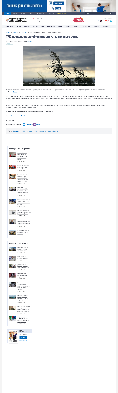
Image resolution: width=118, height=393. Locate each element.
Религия (68, 26)
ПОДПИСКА (15, 13)
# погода (29, 131)
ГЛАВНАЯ (8, 13)
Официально (9, 26)
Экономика (27, 26)
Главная (8, 32)
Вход (105, 18)
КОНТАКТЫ (51, 13)
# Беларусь (16, 131)
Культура (35, 26)
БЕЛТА (15, 92)
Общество (18, 26)
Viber (36, 124)
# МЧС (22, 131)
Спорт (42, 26)
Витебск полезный (62, 13)
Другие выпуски (23, 340)
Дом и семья (77, 26)
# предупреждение (39, 131)
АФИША (31, 13)
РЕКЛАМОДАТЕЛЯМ (41, 13)
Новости (15, 32)
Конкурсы (96, 26)
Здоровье (60, 26)
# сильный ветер (52, 131)
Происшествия (51, 26)
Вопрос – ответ (87, 26)
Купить (23, 337)
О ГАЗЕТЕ (23, 13)
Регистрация (109, 18)
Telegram (27, 124)
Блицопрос (105, 26)
